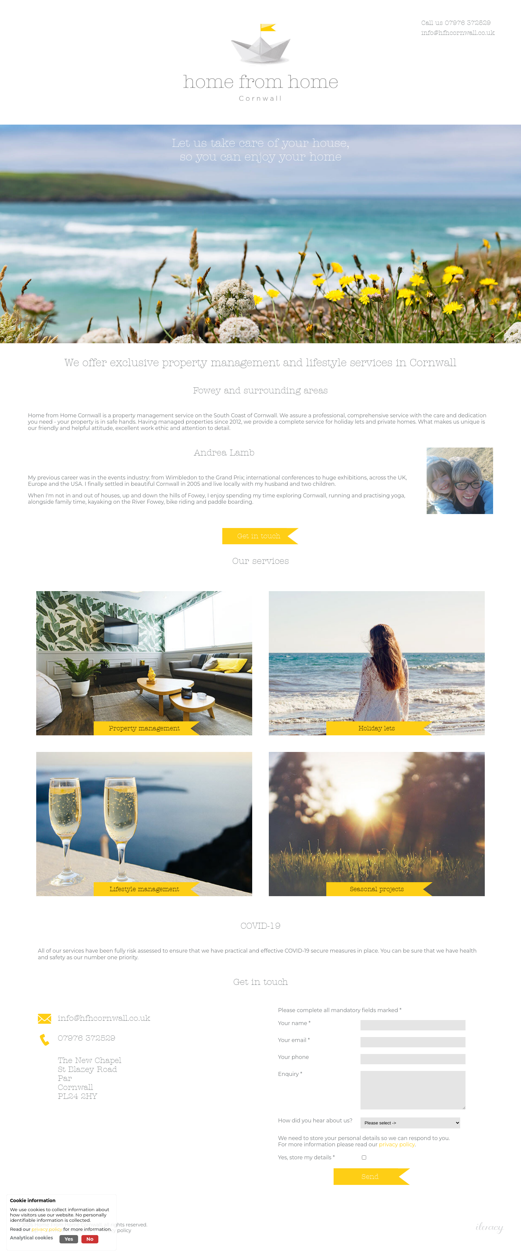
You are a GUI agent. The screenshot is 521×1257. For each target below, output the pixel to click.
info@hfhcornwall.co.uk (458, 33)
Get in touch (258, 536)
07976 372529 (86, 1038)
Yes (68, 1239)
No (89, 1239)
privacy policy (397, 1144)
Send (370, 1177)
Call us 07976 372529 (456, 23)
